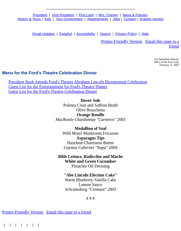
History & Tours (29, 19)
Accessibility (85, 34)
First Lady (86, 15)
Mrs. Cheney (108, 15)
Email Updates (44, 34)
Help (145, 34)
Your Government (69, 19)
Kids (47, 19)
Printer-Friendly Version (121, 41)
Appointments (97, 19)
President (40, 15)
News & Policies (135, 15)
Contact (130, 19)
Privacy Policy (126, 34)
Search (105, 34)
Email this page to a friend (68, 212)
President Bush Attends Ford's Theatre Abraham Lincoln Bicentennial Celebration (77, 82)
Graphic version (152, 19)
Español (65, 34)
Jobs (116, 19)
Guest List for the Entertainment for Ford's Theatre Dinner (57, 86)
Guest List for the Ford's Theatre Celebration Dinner (52, 91)
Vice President (63, 15)
